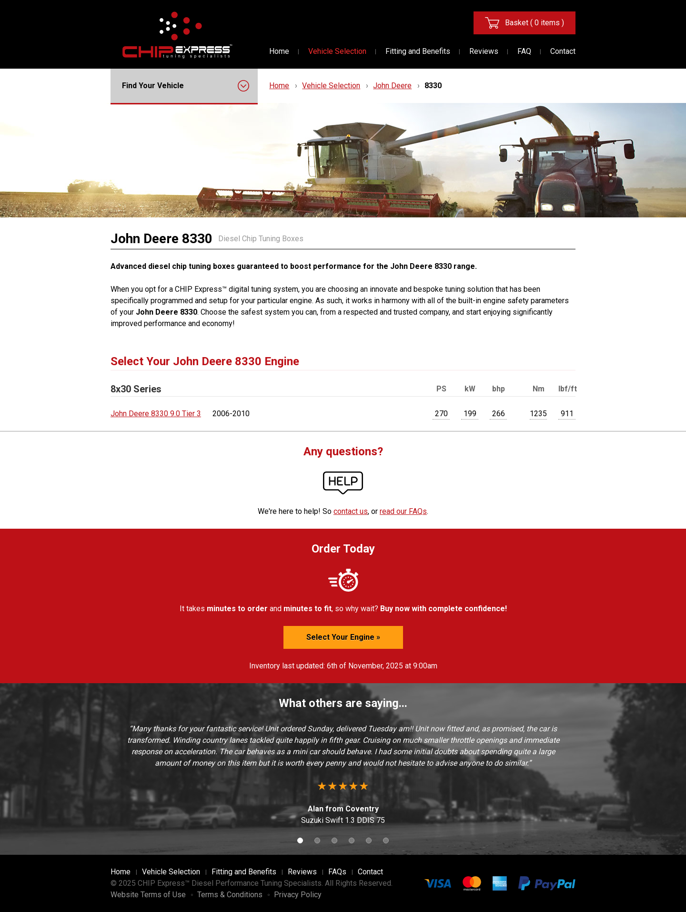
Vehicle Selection (337, 51)
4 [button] (351, 840)
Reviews (483, 51)
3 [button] (334, 840)
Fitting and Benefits (417, 51)
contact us (350, 511)
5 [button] (369, 840)
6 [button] (386, 840)
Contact (562, 51)
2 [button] (317, 840)
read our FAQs (403, 511)
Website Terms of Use (148, 894)
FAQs (337, 871)
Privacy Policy (298, 894)
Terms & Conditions (229, 894)
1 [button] (300, 840)
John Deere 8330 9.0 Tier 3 (156, 413)
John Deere (392, 85)
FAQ (524, 51)
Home (279, 51)
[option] (343, 774)
